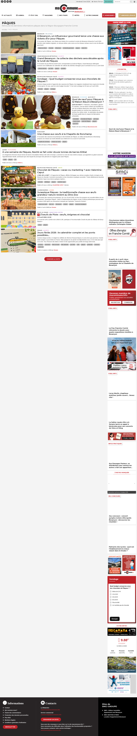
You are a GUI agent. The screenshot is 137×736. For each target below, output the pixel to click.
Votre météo (121, 626)
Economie (83, 97)
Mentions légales (10, 720)
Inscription (115, 302)
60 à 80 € (115, 599)
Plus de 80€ (115, 602)
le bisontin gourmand (68, 48)
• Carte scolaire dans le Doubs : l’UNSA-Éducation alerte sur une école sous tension (121, 102)
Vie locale (48, 33)
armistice (40, 244)
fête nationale (64, 244)
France (39, 230)
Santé (60, 167)
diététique (47, 182)
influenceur (58, 48)
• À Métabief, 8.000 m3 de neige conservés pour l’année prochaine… (120, 75)
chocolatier (76, 119)
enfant (39, 225)
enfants (65, 204)
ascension (47, 244)
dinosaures (58, 204)
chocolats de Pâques (86, 119)
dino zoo (51, 204)
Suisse (4, 149)
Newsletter (10, 727)
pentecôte (89, 244)
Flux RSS (8, 717)
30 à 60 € (115, 597)
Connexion (128, 302)
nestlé (4, 159)
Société (61, 56)
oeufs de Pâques (86, 121)
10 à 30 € (115, 594)
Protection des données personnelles (16, 715)
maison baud (76, 121)
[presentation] (109, 483)
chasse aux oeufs (56, 141)
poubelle (63, 68)
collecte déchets (42, 68)
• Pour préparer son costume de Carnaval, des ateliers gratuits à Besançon (121, 82)
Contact (7, 708)
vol (15, 159)
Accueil (4, 29)
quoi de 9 (75, 123)
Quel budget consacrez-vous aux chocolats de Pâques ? (120, 587)
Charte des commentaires (13, 712)
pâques (78, 48)
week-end (40, 247)
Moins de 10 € (116, 591)
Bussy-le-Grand (42, 212)
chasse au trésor (42, 48)
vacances (96, 244)
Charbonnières (42, 190)
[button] (131, 2)
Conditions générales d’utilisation (15, 722)
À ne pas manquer (122, 472)
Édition (71, 11)
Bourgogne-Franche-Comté (47, 76)
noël (78, 244)
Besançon (40, 33)
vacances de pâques (80, 204)
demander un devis (51, 719)
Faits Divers (12, 149)
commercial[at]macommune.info (51, 714)
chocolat (51, 48)
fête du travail (55, 244)
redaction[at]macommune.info (50, 710)
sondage (53, 89)
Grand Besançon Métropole (47, 56)
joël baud (96, 119)
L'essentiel (121, 69)
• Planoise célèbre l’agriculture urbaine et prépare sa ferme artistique (121, 88)
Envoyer (115, 619)
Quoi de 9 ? (91, 97)
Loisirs (51, 190)
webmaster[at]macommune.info (51, 730)
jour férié (51, 68)
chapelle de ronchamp (43, 141)
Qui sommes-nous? (11, 710)
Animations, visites (56, 212)
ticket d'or (84, 48)
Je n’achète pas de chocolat (120, 605)
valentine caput (61, 182)
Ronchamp (41, 131)
